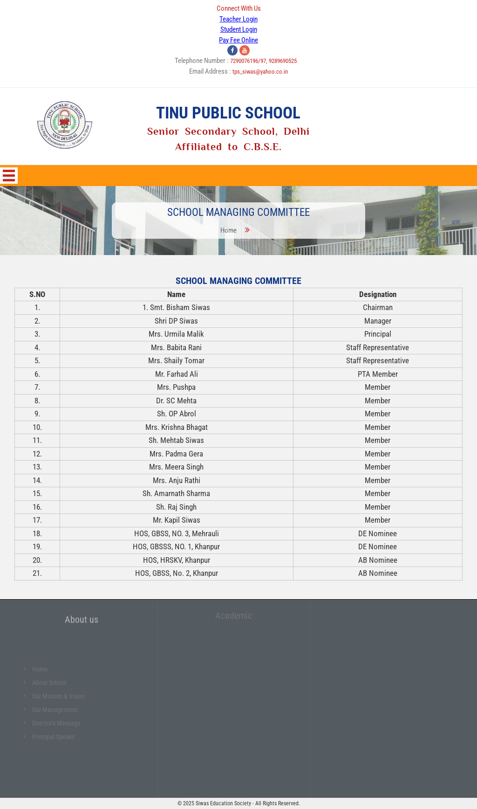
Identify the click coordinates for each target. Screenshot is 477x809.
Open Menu (9, 175)
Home (229, 229)
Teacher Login (238, 19)
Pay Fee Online (238, 40)
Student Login (238, 29)
